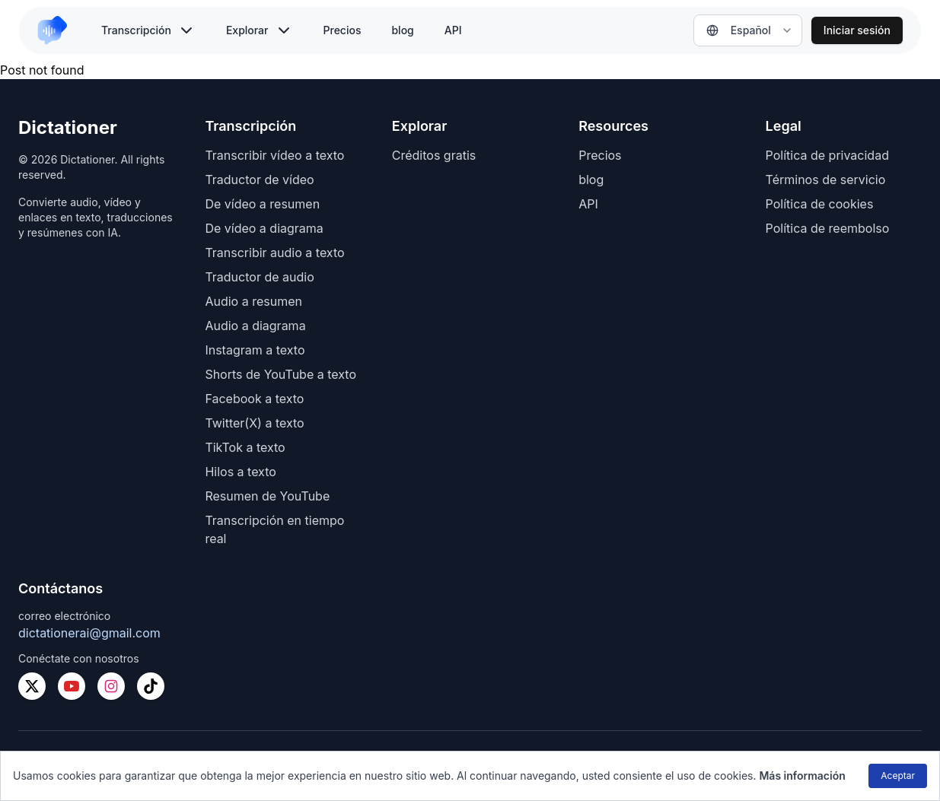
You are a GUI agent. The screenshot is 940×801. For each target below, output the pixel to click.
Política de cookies (820, 203)
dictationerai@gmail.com (89, 632)
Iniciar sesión (857, 30)
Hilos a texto (240, 471)
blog (402, 30)
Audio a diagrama (255, 325)
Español (738, 30)
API (453, 30)
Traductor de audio (259, 276)
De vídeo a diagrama (264, 228)
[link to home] (58, 30)
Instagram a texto (254, 350)
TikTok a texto (245, 447)
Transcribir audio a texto (274, 252)
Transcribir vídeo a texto (274, 155)
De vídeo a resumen (262, 203)
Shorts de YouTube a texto (280, 374)
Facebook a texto (254, 398)
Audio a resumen (253, 301)
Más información (802, 775)
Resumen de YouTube (267, 496)
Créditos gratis (434, 155)
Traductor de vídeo (259, 179)
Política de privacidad (827, 155)
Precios (342, 30)
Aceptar (898, 775)
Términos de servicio (826, 179)
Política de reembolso (828, 228)
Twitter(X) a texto (254, 423)
